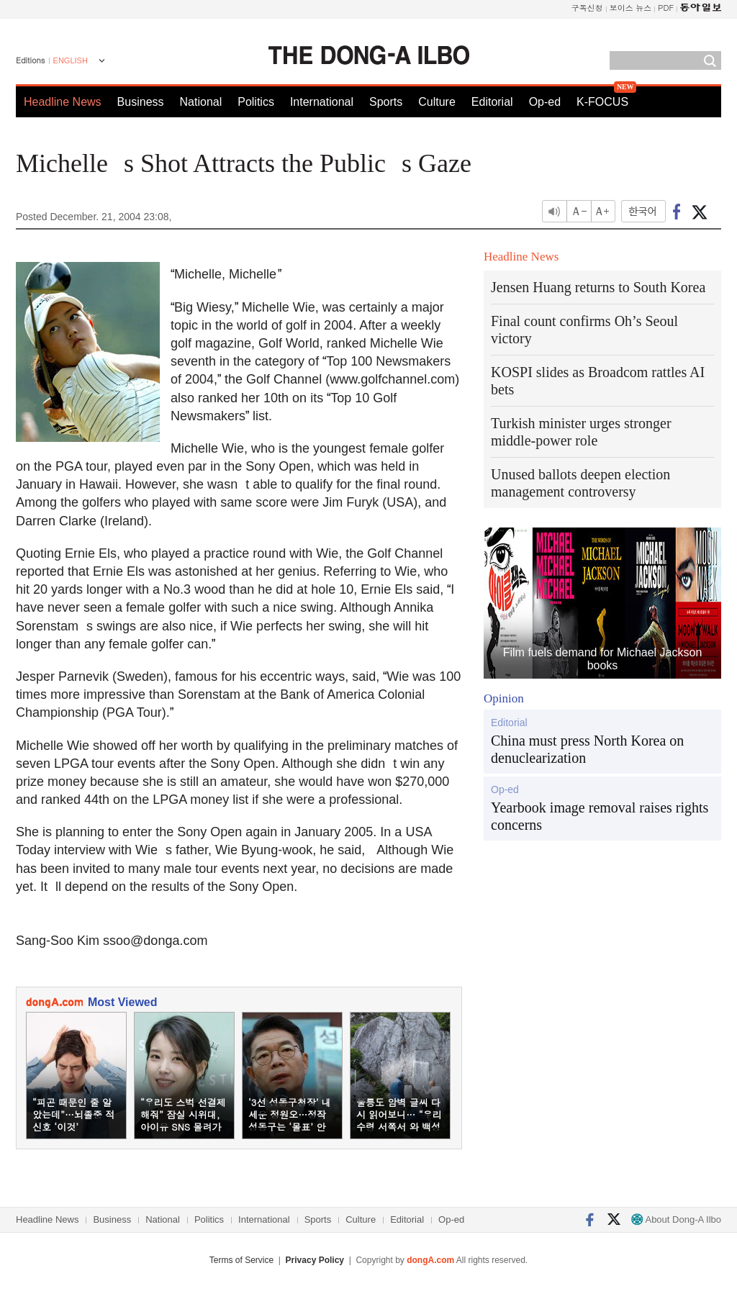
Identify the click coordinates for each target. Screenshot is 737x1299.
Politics (256, 102)
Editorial (492, 102)
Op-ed (545, 102)
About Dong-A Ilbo (676, 1219)
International (321, 102)
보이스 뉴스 (631, 7)
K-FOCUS (602, 102)
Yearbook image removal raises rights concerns (599, 816)
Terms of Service (241, 1260)
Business (140, 102)
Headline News (62, 102)
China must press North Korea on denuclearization (587, 749)
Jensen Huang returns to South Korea (598, 287)
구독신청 (587, 7)
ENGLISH (70, 60)
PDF (666, 7)
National (201, 102)
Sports (385, 102)
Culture (437, 102)
